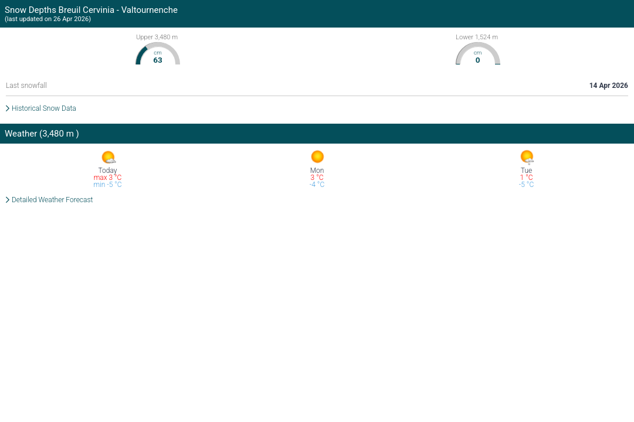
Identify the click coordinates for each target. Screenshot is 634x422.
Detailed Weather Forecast (52, 200)
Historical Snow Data (44, 108)
